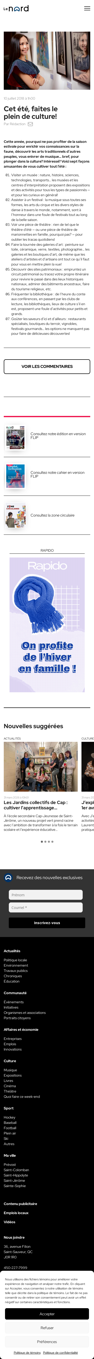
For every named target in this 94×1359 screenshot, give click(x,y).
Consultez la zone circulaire (52, 515)
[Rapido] (47, 620)
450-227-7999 (15, 1267)
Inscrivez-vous (47, 922)
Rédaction (18, 124)
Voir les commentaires (47, 366)
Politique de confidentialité (60, 1353)
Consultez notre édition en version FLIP (58, 435)
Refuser (47, 1327)
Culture (87, 738)
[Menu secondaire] (87, 8)
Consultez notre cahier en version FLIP (57, 474)
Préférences (47, 1341)
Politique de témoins (27, 1353)
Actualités (12, 738)
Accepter (47, 1314)
